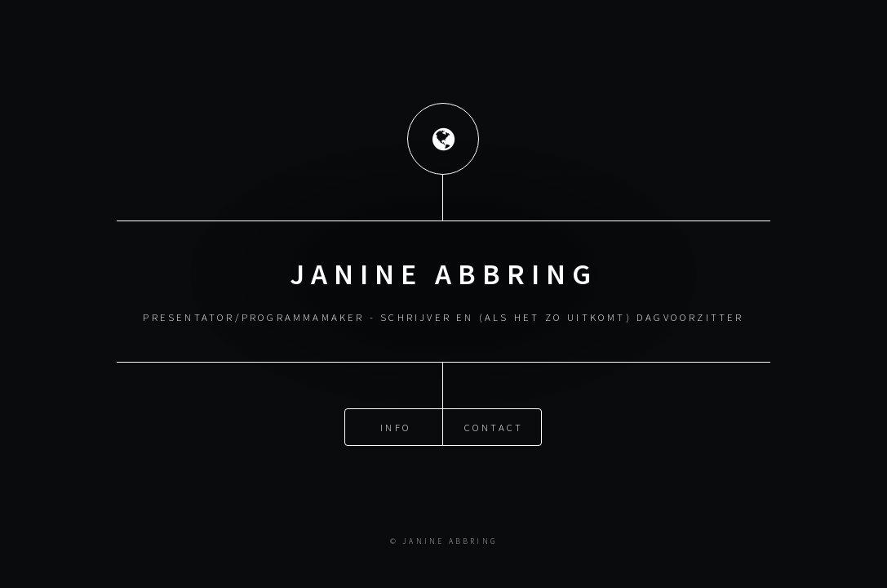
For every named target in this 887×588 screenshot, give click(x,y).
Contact (493, 426)
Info (395, 426)
